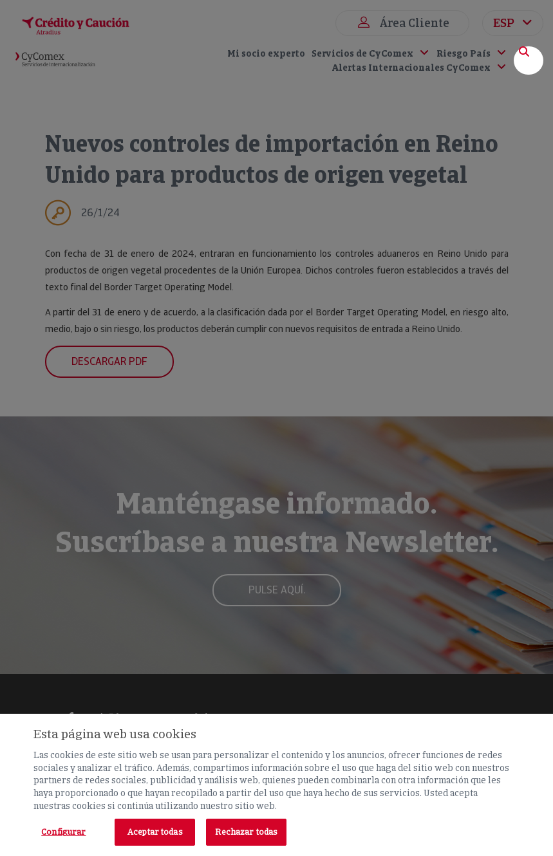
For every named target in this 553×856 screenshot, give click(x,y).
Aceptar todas (155, 831)
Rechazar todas (246, 831)
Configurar (63, 831)
